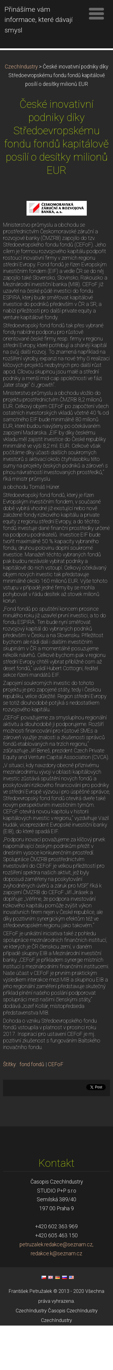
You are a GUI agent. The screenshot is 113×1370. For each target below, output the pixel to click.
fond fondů (32, 1109)
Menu (96, 14)
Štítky (9, 1109)
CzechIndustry (21, 111)
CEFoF (55, 1109)
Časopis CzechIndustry (73, 1355)
